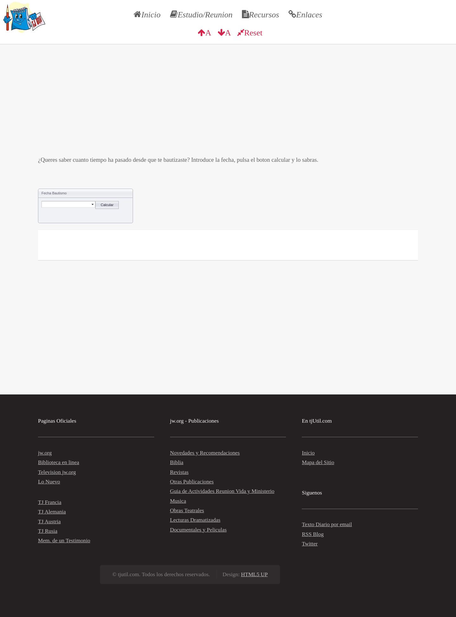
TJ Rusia (47, 531)
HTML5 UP (254, 574)
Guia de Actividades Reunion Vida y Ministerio (222, 491)
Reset (253, 32)
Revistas (179, 472)
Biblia (176, 462)
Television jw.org (57, 472)
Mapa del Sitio (318, 462)
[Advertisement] (228, 110)
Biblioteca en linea (58, 462)
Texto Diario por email (327, 524)
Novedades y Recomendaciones (205, 453)
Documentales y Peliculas (198, 530)
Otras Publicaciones (192, 482)
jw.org (45, 453)
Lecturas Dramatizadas (195, 520)
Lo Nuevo (49, 482)
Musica (178, 501)
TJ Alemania (52, 512)
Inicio (308, 453)
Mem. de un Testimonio (64, 541)
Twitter (310, 544)
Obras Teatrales (187, 510)
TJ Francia (49, 502)
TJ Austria (49, 522)
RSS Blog (313, 534)
